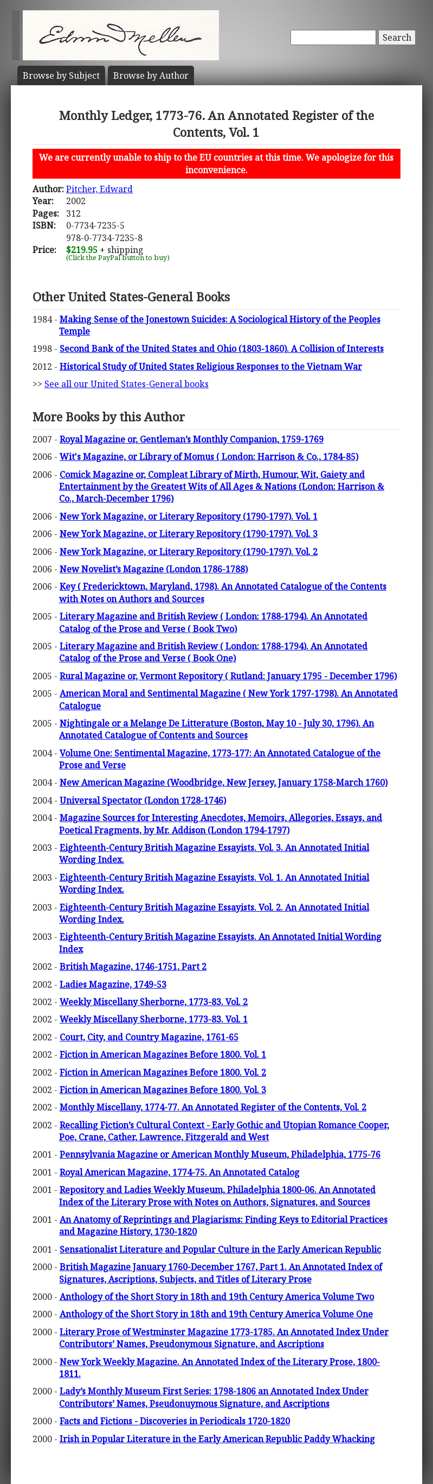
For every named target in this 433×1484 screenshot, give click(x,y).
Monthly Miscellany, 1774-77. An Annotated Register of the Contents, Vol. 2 (213, 1107)
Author (151, 75)
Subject (61, 75)
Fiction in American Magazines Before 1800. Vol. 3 (163, 1090)
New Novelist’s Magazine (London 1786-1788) (154, 569)
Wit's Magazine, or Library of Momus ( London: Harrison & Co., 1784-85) (209, 457)
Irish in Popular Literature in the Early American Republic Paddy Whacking (217, 1439)
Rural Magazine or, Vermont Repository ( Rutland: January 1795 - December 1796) (228, 676)
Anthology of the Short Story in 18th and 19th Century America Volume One (216, 1314)
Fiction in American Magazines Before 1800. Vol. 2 (163, 1072)
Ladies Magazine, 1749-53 (113, 984)
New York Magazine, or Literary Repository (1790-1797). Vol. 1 (189, 516)
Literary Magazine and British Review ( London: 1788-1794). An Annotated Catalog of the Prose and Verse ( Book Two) (213, 622)
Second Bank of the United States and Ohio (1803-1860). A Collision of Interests (222, 349)
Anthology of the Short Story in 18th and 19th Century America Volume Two (217, 1297)
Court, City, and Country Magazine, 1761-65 (149, 1037)
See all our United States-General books (126, 384)
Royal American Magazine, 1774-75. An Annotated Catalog (180, 1172)
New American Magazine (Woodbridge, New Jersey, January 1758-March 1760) (223, 782)
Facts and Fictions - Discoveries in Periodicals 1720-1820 (175, 1421)
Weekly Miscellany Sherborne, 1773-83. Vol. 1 (154, 1019)
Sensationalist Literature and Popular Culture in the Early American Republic (220, 1249)
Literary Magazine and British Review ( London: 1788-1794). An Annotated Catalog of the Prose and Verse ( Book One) (213, 652)
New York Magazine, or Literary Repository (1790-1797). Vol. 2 (189, 552)
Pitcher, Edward (99, 189)
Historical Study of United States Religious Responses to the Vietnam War (211, 366)
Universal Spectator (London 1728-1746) (143, 800)
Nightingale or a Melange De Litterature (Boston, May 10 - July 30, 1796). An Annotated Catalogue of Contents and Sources (216, 729)
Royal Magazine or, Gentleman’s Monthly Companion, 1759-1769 (192, 439)
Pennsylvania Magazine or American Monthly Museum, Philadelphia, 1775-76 (220, 1154)
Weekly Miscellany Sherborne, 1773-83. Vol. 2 (154, 1002)
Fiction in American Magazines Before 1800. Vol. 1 (163, 1054)
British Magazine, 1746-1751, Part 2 (133, 967)
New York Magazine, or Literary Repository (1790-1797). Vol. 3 (189, 534)
